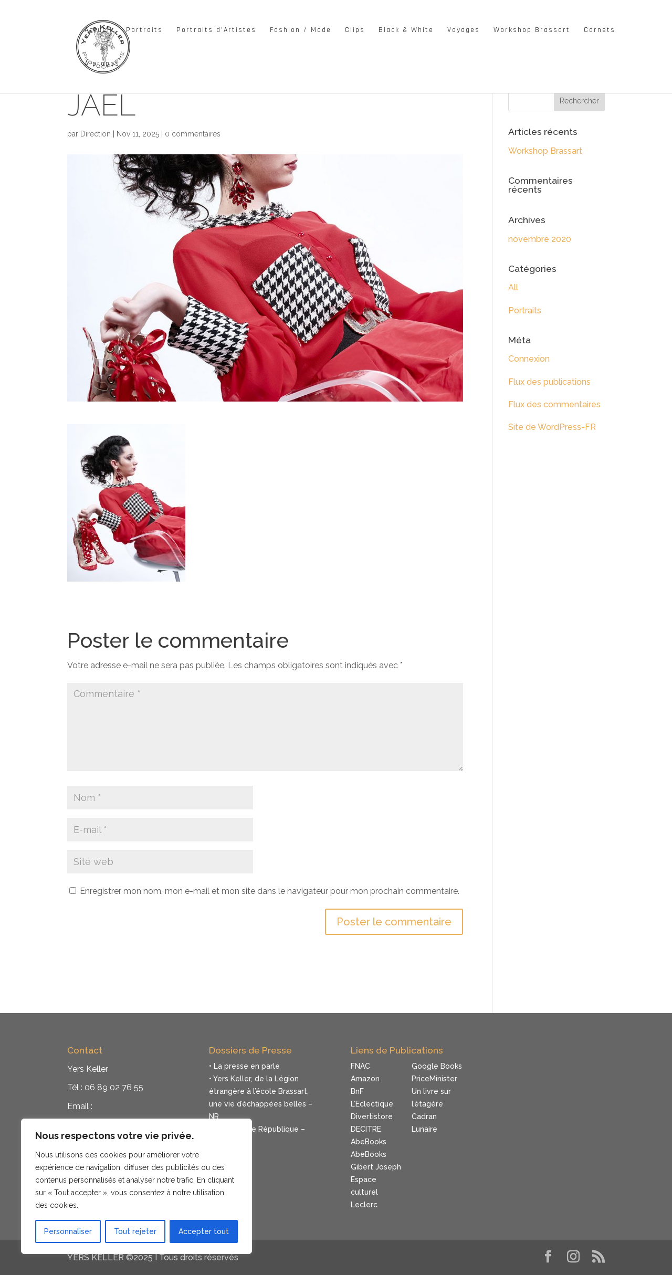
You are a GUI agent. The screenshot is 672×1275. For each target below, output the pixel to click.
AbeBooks (368, 1141)
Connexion (529, 359)
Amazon (365, 1078)
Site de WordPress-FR (552, 427)
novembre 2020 (539, 239)
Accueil (98, 30)
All (513, 287)
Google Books (437, 1066)
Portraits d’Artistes (216, 30)
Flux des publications (549, 382)
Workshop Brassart (532, 30)
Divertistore (372, 1116)
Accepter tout (203, 1231)
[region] (136, 1186)
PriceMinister (434, 1078)
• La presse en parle (244, 1066)
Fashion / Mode (300, 30)
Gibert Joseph (376, 1167)
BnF (357, 1091)
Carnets (599, 30)
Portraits (144, 30)
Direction (95, 134)
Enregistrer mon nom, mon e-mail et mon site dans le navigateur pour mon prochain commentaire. (269, 891)
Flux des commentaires (554, 404)
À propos (102, 64)
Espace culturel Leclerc (364, 1192)
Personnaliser (68, 1231)
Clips (355, 30)
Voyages (463, 30)
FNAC (360, 1066)
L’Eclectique (372, 1104)
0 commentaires (192, 134)
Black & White (406, 30)
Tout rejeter (135, 1231)
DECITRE (366, 1129)
